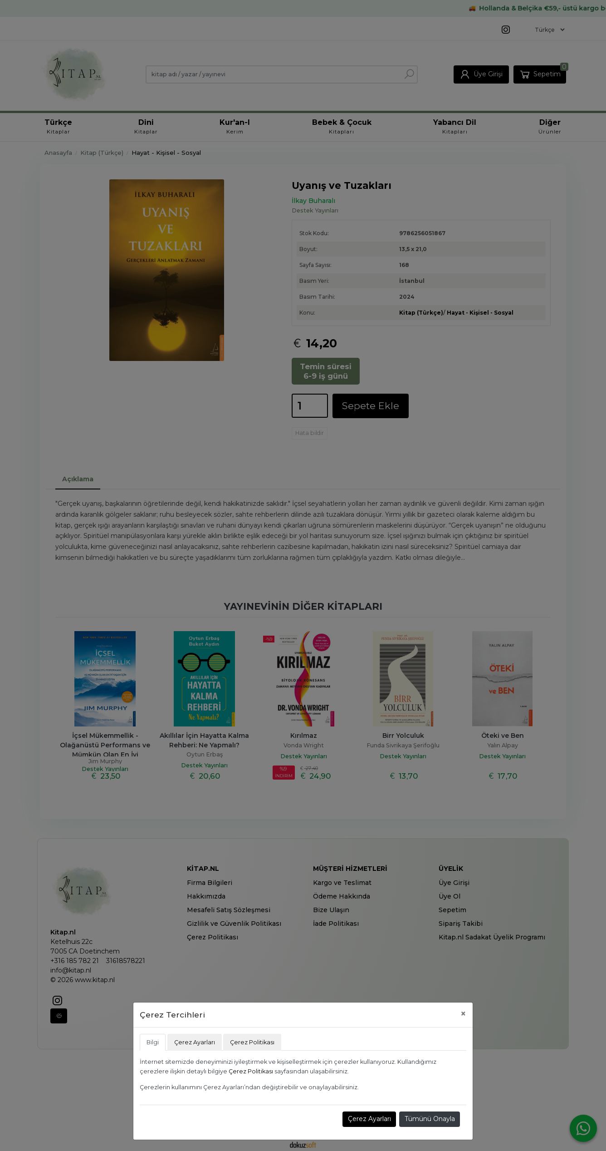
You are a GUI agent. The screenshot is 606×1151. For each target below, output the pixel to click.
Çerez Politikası (251, 1071)
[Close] (463, 1014)
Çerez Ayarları (369, 1119)
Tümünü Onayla (430, 1119)
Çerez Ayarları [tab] (194, 1042)
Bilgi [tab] (153, 1042)
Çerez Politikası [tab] (252, 1042)
